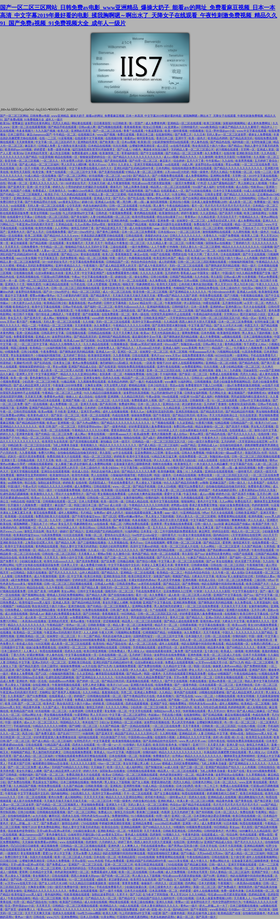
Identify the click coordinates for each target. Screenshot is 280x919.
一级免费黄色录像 (254, 718)
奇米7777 (204, 347)
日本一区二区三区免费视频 (235, 321)
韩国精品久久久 (70, 722)
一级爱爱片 (117, 250)
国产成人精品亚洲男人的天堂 (145, 250)
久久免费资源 (217, 239)
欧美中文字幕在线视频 (225, 209)
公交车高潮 (73, 205)
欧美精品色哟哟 (218, 138)
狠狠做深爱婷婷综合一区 (96, 156)
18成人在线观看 (208, 460)
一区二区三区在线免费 (256, 164)
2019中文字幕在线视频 (263, 175)
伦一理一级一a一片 (109, 744)
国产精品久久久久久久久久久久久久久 (137, 156)
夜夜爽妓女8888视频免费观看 (87, 639)
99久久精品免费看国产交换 (253, 273)
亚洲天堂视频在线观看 (148, 164)
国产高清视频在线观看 (84, 441)
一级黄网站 (241, 355)
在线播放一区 (208, 448)
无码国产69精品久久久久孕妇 (70, 767)
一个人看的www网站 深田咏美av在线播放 (168, 508)
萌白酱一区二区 (18, 183)
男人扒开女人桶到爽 (74, 164)
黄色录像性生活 (136, 359)
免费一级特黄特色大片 (147, 628)
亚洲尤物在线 (77, 606)
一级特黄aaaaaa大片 (119, 434)
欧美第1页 (144, 142)
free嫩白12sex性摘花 (81, 190)
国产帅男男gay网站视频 (221, 497)
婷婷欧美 (119, 456)
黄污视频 (5, 306)
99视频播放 (196, 130)
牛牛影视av (213, 160)
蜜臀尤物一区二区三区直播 (184, 542)
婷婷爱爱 (40, 149)
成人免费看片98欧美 (93, 565)
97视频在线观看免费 (13, 591)
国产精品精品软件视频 (240, 411)
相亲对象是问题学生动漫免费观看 (170, 224)
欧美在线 (136, 362)
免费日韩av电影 (183, 426)
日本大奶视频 (207, 883)
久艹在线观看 (159, 609)
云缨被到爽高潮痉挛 (142, 145)
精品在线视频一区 (66, 156)
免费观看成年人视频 (85, 153)
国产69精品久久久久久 (241, 647)
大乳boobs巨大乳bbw (210, 853)
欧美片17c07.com (266, 422)
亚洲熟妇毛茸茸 (81, 130)
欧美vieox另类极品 (73, 280)
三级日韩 (260, 580)
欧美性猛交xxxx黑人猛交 (35, 602)
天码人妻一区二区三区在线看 (46, 205)
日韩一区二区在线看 (51, 220)
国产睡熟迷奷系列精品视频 (222, 265)
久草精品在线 (64, 224)
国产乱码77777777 (222, 269)
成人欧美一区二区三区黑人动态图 (62, 370)
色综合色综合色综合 (144, 261)
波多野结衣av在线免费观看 (108, 748)
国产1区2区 (109, 516)
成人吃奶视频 (167, 261)
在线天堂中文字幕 (35, 299)
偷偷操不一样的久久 (154, 883)
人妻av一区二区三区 (54, 250)
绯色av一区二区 (76, 624)
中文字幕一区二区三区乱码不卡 (55, 142)
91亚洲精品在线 (190, 512)
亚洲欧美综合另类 (248, 153)
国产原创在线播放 (35, 508)
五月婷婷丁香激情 (215, 404)
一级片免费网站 (139, 246)
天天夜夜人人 (87, 553)
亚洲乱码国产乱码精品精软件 (105, 531)
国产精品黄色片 (100, 295)
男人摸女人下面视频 (18, 684)
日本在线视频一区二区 (113, 654)
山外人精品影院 (89, 572)
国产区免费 (263, 340)
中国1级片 (228, 273)
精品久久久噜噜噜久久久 (66, 344)
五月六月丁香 (195, 160)
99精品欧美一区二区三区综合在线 (29, 445)
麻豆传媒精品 (194, 718)
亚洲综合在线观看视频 (55, 471)
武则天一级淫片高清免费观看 (27, 456)
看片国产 (22, 321)
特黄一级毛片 (118, 258)
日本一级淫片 (122, 441)
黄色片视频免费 (161, 434)
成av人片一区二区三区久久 (41, 722)
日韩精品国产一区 (118, 261)
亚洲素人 (73, 411)
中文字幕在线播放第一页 (98, 276)
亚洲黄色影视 (25, 434)
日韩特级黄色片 (236, 389)
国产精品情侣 (141, 490)
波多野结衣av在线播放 (209, 164)
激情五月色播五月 (258, 744)
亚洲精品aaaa (254, 568)
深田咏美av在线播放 (218, 243)
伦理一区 (41, 389)
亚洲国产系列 (258, 669)
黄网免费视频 (191, 332)
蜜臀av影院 (266, 834)
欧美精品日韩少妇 (55, 302)
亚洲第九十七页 (15, 284)
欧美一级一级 (19, 377)
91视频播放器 (120, 344)
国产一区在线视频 (36, 404)
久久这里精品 (209, 213)
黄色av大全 (263, 868)
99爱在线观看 (212, 302)
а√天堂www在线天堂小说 (212, 662)
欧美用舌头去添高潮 (163, 419)
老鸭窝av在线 (179, 505)
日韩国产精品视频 (135, 224)
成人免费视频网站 (197, 175)
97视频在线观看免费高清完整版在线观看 (81, 755)
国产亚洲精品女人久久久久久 (188, 291)
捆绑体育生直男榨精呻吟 (32, 475)
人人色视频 (250, 258)
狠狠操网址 (188, 501)
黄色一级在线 (141, 314)
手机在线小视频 (172, 714)
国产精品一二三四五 (77, 419)
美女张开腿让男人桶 (136, 763)
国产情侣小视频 (146, 561)
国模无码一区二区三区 (115, 587)
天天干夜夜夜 (212, 632)
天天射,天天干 (94, 243)
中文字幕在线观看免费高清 (93, 520)
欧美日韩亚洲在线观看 (33, 658)
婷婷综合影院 (221, 531)
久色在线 (118, 478)
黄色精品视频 (233, 344)
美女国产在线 (236, 770)
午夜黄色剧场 (191, 834)
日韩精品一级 (141, 441)
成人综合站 (86, 396)
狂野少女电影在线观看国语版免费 (38, 565)
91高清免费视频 (252, 351)
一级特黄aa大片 (187, 389)
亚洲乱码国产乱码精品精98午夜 (134, 168)
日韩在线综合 (209, 280)
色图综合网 (145, 475)
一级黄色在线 (250, 179)
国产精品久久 (142, 175)
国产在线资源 (108, 366)
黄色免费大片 (208, 778)
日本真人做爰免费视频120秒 (209, 201)
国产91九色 (236, 662)
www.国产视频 (106, 134)
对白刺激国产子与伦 (24, 490)
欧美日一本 (149, 389)
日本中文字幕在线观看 (227, 190)
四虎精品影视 (257, 894)
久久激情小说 (122, 553)
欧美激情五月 (183, 463)
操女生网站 (141, 276)
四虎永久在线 (111, 377)
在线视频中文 (167, 389)
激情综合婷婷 (70, 823)
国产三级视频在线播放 (92, 542)
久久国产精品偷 (251, 546)
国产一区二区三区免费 (22, 767)
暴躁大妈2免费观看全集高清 (63, 613)
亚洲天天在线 (89, 404)
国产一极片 (137, 381)
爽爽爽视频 (238, 520)
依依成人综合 (81, 471)
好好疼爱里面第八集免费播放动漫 (88, 220)
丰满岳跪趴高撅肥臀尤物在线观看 (102, 235)
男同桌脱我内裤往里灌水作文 (250, 396)
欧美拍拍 (99, 643)
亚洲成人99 (42, 336)
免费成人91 (105, 812)
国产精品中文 (153, 789)
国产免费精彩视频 (255, 666)
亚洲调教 (114, 396)
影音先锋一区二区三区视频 (22, 160)
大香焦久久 (210, 235)
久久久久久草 (50, 497)
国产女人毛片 (36, 231)
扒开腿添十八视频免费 (248, 347)
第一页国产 (136, 123)
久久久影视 (202, 209)
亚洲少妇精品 (94, 160)
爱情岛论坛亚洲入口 (117, 535)
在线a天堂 (260, 310)
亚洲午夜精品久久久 (68, 265)
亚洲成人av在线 (105, 201)
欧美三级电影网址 (256, 213)
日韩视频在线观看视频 (141, 770)
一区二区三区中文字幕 (82, 171)
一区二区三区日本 (189, 231)
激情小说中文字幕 (266, 430)
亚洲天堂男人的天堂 (204, 587)
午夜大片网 (195, 254)
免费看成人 (40, 190)
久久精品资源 (207, 216)
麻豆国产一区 (63, 505)
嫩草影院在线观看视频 (110, 673)
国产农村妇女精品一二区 (41, 239)
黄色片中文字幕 (207, 501)
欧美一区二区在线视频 (55, 430)
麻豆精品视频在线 (94, 448)
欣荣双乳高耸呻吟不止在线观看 (171, 314)
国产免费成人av (56, 864)
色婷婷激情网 (260, 505)
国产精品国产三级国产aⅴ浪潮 (158, 598)
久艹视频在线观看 (163, 422)
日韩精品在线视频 (100, 332)
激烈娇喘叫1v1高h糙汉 (114, 362)
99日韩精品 (128, 613)
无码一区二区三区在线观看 (186, 265)
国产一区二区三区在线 (107, 130)
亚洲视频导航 (189, 448)
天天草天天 (12, 246)
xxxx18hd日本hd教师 (240, 239)
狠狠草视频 (35, 583)
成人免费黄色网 (155, 123)
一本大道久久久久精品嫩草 (211, 463)
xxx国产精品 (269, 804)
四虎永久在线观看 (84, 744)
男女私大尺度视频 (262, 426)
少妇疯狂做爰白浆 (31, 561)
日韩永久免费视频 (193, 452)
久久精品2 (166, 692)
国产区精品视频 (213, 714)
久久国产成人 (51, 707)
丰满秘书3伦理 (23, 362)
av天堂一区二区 (254, 302)
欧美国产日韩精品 (71, 901)
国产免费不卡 (9, 561)
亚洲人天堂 (72, 273)
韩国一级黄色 (200, 171)
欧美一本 (85, 478)
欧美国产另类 (261, 523)
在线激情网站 (164, 134)
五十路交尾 (238, 857)
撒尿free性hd (100, 419)
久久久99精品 (91, 692)
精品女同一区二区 (151, 302)
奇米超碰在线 (114, 317)
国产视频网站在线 (34, 595)
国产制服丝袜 (154, 767)
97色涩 (202, 183)
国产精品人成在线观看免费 (181, 621)
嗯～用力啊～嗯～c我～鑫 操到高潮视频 (142, 201)
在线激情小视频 (165, 737)
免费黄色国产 (62, 669)
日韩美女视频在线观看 (229, 677)
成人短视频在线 (257, 707)
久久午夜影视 (55, 587)
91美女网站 (179, 194)
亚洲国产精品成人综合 (83, 366)
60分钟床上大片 (168, 430)
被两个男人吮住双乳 (21, 748)
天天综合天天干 (227, 216)
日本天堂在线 (209, 845)
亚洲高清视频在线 (28, 276)
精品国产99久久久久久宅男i (100, 838)
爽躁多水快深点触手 (156, 149)
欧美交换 (38, 171)
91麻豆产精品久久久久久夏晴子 (239, 127)
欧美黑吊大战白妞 (56, 198)
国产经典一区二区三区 (50, 774)
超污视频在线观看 (227, 149)
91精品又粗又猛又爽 (164, 456)
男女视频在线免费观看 (112, 493)
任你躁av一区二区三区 (239, 329)
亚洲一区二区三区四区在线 (163, 370)
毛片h (275, 714)
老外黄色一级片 (242, 310)
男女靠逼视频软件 (22, 355)
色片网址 (232, 830)
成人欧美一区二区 (241, 201)
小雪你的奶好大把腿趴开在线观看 (87, 186)
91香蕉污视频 (195, 243)
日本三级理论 (17, 134)
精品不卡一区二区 (166, 624)
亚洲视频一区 (66, 422)
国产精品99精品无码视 (86, 602)
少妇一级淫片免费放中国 (204, 441)
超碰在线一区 (124, 276)
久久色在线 (268, 153)
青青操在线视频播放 (29, 359)
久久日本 (199, 134)
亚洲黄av (26, 729)
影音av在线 (172, 452)
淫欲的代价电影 (28, 370)
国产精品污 (76, 531)
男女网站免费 (31, 250)
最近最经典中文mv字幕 (147, 336)
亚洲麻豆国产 (218, 482)
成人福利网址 (135, 767)
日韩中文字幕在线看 (90, 591)
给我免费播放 (156, 359)
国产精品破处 (216, 609)
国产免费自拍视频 (150, 666)
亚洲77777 (199, 744)
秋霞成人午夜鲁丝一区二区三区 (125, 243)
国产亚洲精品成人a (183, 179)
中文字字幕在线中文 (245, 591)
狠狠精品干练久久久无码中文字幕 (87, 246)
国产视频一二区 (178, 699)
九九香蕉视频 (122, 355)
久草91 (112, 164)
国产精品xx (235, 145)
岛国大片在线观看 (41, 857)
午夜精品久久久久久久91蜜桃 (132, 325)
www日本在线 (219, 430)
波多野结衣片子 (201, 901)
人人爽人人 (30, 651)
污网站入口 (7, 224)
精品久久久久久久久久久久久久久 (180, 752)
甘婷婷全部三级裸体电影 (88, 580)
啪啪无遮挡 (34, 284)
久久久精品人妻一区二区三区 (166, 243)
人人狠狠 (7, 576)
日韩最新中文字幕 (13, 647)
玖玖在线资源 (249, 415)
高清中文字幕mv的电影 (147, 321)
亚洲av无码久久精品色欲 (221, 617)
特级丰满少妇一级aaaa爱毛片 (224, 452)
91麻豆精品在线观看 (56, 284)
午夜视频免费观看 (121, 213)
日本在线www (167, 231)
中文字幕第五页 (48, 258)
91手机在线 (78, 284)
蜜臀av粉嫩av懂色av (43, 295)
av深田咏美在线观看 (153, 467)
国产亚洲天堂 (17, 186)
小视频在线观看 (225, 696)
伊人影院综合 (193, 302)
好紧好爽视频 (36, 654)
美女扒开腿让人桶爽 (115, 602)
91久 (242, 744)
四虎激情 (156, 834)
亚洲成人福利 (172, 347)
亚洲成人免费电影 (146, 692)
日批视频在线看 (23, 273)
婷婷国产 (205, 490)
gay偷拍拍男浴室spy (212, 389)
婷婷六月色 (90, 770)
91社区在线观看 (73, 535)
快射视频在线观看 (194, 711)
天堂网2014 (231, 314)
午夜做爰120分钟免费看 (67, 385)
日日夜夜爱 (72, 587)
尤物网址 (10, 419)
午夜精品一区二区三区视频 (55, 325)
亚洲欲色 (22, 681)
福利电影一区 (241, 142)
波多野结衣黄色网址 (38, 123)
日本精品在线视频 (100, 145)
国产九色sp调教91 (88, 422)
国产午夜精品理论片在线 (41, 201)
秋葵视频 (135, 602)
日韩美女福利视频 (196, 392)
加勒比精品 (198, 609)
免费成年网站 (197, 239)
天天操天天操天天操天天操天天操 (134, 295)
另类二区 (127, 692)
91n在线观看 (216, 478)
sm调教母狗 (15, 482)
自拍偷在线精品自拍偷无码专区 (78, 452)
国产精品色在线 (220, 142)
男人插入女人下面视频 (146, 875)
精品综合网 (185, 419)
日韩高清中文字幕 (53, 332)
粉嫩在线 (36, 321)
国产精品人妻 (90, 587)
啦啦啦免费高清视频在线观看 (137, 366)
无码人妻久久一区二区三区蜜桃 (200, 246)
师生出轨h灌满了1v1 (170, 216)
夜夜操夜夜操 (133, 127)
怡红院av (248, 288)
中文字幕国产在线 (242, 463)
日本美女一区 (149, 531)
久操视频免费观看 (125, 666)
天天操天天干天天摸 (234, 606)
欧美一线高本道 (73, 898)
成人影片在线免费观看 (28, 800)
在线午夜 (35, 269)
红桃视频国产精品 (129, 508)
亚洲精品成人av (208, 445)
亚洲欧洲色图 (120, 220)
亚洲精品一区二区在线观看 (184, 123)
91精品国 (257, 849)
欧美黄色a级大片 (192, 299)
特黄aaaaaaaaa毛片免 (202, 351)
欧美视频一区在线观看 (116, 490)
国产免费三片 (183, 134)
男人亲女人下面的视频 (256, 332)
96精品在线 (18, 501)
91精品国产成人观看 (164, 209)
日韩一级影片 (186, 538)
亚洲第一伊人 (191, 823)
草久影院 (216, 276)
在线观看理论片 (222, 508)
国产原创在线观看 (116, 160)
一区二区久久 (50, 160)
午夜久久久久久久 (267, 284)
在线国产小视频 (21, 190)
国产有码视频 (205, 812)
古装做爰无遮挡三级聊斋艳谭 (122, 179)
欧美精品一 (37, 347)
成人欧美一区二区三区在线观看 (71, 643)
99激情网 (88, 733)
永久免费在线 (158, 280)
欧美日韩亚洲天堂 (140, 576)
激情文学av (87, 887)
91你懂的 (173, 467)
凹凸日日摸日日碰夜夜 (200, 789)
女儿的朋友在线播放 (207, 419)
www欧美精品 (209, 127)
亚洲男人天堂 (25, 374)
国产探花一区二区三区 (193, 374)
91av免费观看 (262, 898)
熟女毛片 (118, 359)
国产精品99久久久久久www (61, 235)
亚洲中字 (181, 138)
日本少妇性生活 (158, 385)
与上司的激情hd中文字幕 (78, 213)
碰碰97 (64, 531)
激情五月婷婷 (95, 707)
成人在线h (242, 186)
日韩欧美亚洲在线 (233, 568)
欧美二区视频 (34, 235)
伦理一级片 (163, 815)
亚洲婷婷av (217, 306)
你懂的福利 (152, 497)
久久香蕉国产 (265, 437)
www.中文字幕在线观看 (252, 130)
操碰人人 (71, 396)
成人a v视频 (171, 156)
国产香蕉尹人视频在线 (66, 692)
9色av (205, 512)
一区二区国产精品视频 (191, 550)
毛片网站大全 (218, 392)
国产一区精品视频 (204, 879)
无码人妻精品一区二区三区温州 (108, 658)
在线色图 (14, 699)
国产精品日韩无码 (184, 415)
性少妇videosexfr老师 (222, 291)
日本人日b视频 (167, 486)
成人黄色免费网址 (259, 123)
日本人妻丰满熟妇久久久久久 (160, 905)
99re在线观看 (170, 396)
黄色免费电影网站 (49, 827)
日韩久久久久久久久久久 (186, 235)
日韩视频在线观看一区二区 (60, 501)
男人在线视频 (100, 475)
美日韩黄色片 (229, 198)
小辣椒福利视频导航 (241, 261)
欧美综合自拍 (33, 568)
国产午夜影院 (244, 269)
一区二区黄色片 (268, 722)
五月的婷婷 (185, 209)
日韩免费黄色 (30, 246)
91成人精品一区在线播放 (41, 175)
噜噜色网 (97, 782)
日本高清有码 (200, 269)
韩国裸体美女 (110, 789)
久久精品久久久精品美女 (21, 220)
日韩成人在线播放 (265, 508)
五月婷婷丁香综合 (266, 160)
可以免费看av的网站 (13, 415)
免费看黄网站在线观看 (232, 516)
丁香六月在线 (43, 729)
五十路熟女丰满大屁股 (72, 145)
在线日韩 (179, 842)
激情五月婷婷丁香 (82, 228)
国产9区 (91, 493)
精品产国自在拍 (116, 643)
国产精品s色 (134, 673)
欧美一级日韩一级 (168, 299)
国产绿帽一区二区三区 (83, 726)
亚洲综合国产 (19, 448)
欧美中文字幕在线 (138, 456)
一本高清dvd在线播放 (33, 621)
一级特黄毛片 (244, 471)
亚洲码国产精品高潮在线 (115, 336)
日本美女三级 (62, 362)
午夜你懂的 (82, 310)
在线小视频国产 (17, 400)
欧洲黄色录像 (153, 239)
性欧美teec (258, 186)
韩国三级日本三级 (85, 505)
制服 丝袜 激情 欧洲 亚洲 (155, 269)
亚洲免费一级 (166, 220)
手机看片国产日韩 (19, 763)
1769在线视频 (89, 823)
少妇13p (104, 722)
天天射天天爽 (34, 396)
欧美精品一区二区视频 (28, 632)
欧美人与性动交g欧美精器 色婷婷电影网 (220, 707)
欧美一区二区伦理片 (69, 460)
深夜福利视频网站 (234, 123)
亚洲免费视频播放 (256, 460)
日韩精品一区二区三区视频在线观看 (245, 419)
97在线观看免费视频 (68, 490)
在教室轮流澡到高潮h (242, 404)
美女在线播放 (225, 561)
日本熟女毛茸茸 (198, 872)
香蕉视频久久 (89, 445)
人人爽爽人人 (130, 845)
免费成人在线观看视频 (224, 374)
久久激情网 (206, 156)
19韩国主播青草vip (178, 587)
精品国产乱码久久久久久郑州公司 (136, 733)
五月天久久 (160, 527)
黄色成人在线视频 (136, 834)
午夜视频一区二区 (241, 171)
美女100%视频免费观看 (263, 624)
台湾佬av (177, 755)
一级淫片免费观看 (184, 183)
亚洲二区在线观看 (80, 759)
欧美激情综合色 (169, 213)
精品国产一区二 (222, 347)
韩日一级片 (249, 265)
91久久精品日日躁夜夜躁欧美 (103, 392)
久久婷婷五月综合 (237, 808)
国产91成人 (124, 149)
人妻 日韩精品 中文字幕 (102, 280)
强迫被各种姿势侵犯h (22, 830)
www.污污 (53, 916)
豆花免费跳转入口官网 (149, 452)
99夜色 (137, 149)
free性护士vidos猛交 (145, 535)
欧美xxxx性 (239, 624)
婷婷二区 (100, 239)
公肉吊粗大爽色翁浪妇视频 (196, 284)
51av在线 (55, 213)
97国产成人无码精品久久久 (244, 628)
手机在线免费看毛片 (264, 355)
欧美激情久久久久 (42, 493)
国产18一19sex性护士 (81, 231)
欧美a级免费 (142, 434)
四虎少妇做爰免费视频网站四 (232, 381)
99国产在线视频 (160, 254)
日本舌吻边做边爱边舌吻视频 (225, 699)
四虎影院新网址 (200, 868)
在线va (212, 673)
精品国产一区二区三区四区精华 (142, 377)
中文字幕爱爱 (102, 741)
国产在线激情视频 (132, 190)
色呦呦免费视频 (134, 374)
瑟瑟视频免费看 (161, 288)
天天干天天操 (9, 164)
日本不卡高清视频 (254, 654)
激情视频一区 (28, 527)
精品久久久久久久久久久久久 (241, 246)
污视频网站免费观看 (128, 632)
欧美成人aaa (71, 340)
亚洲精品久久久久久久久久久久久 (46, 890)
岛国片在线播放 (37, 572)
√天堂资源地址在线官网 (42, 209)
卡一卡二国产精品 (89, 636)
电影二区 (116, 523)
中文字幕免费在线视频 (33, 329)
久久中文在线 (121, 400)
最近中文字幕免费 (16, 295)
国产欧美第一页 (109, 142)
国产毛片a (119, 198)
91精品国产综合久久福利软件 (100, 209)
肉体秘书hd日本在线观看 (45, 400)
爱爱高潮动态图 (121, 430)
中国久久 (126, 568)
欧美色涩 (49, 703)
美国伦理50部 (58, 639)
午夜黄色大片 (210, 437)
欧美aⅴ (145, 332)
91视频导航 (244, 156)
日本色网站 (163, 168)
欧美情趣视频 (167, 471)
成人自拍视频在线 (265, 688)
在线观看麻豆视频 (107, 568)
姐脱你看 (13, 729)
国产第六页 (268, 362)
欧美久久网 (110, 913)
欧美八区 (64, 130)
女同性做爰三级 (261, 142)
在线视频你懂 (114, 138)
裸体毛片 (115, 186)
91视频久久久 (172, 834)
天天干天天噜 (46, 460)
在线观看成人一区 (172, 190)
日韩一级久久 (237, 482)
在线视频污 (231, 613)
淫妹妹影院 (250, 370)
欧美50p (5, 123)
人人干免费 (158, 246)
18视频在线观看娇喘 (40, 463)
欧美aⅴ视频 (45, 411)
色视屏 (151, 340)
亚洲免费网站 (174, 250)
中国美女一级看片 (209, 273)
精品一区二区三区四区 (249, 224)
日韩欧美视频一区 (99, 624)
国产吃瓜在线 (136, 198)
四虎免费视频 (78, 359)
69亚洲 (185, 396)
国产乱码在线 (78, 250)
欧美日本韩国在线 (252, 793)
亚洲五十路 (265, 317)
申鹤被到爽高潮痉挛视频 (115, 823)
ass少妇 (127, 175)
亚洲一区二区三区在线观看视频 (149, 639)
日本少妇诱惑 (185, 785)
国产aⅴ (210, 561)
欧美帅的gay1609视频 (18, 149)
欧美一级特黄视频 (176, 130)
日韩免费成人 (9, 602)
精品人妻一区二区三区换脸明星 (20, 261)
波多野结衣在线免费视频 (170, 654)
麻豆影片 (31, 145)
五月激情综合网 (232, 302)
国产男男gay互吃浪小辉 (183, 845)
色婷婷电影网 (90, 789)
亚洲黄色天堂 (187, 598)
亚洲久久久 (270, 220)
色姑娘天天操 (69, 478)
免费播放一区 (263, 201)
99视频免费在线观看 (199, 827)
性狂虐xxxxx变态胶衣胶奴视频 (151, 183)
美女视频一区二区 (116, 711)
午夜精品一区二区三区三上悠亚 (62, 392)
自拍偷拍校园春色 (231, 445)
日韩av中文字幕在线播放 (255, 400)
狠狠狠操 (62, 317)
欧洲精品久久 (109, 905)
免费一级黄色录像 (59, 149)
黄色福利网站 (53, 894)
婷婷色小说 (223, 493)
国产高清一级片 (206, 916)
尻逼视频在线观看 (138, 681)
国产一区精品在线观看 (57, 269)
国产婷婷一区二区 (88, 681)
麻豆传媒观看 (19, 243)
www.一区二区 (121, 486)
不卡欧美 (60, 411)
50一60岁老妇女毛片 (73, 183)
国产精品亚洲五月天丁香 (112, 228)
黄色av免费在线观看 (85, 362)
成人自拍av (45, 310)
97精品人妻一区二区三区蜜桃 (144, 171)
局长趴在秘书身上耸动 (105, 471)
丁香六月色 (211, 254)
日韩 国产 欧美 (37, 591)
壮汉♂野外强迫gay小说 (221, 130)
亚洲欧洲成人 (59, 658)
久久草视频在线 (252, 209)
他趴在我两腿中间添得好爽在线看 (223, 583)
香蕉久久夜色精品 (153, 587)
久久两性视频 (242, 231)
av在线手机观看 (180, 145)
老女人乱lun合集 (116, 580)
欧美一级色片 (197, 138)
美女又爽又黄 (205, 527)
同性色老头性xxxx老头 (203, 703)
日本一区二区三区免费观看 (139, 231)
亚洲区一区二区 (128, 351)
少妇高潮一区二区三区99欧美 (41, 381)
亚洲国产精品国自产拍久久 (46, 407)
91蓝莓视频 (65, 138)
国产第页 (152, 849)
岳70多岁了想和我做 (155, 894)
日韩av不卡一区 (268, 198)
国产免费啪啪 (191, 583)
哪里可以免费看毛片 (191, 486)
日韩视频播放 (203, 381)
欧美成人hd (198, 258)
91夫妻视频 (249, 276)
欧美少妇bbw (153, 407)
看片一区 (197, 205)
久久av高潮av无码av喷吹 (90, 224)
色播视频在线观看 (208, 179)
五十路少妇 (211, 651)
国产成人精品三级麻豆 (251, 711)
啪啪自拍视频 (132, 437)
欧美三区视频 (212, 123)
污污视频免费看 (219, 538)
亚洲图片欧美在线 (142, 684)
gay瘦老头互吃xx (69, 201)
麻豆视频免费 (133, 317)
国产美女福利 (80, 216)
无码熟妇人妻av (265, 576)
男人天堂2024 (269, 235)
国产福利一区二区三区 (99, 306)
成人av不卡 (203, 508)
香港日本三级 (145, 134)
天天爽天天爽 (175, 478)
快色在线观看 (249, 834)
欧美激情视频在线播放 (127, 741)
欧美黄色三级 (250, 280)
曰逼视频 (267, 246)
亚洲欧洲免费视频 (185, 602)
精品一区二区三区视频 (93, 258)
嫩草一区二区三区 (25, 838)
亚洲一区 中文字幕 (39, 186)
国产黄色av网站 (147, 310)
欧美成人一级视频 (232, 651)
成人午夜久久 (199, 860)
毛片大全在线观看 (255, 306)
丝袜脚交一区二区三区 (191, 220)
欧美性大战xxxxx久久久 (63, 299)
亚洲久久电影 (165, 901)
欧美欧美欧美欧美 (122, 419)
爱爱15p (47, 853)
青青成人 (100, 752)
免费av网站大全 (220, 860)
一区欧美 (149, 362)
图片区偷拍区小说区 (253, 314)
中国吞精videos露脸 (231, 729)
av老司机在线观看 (150, 583)
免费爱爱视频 (107, 808)
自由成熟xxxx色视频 (62, 681)
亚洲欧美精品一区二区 (28, 198)
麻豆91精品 (142, 419)
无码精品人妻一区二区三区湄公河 (192, 149)
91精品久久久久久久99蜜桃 (55, 486)
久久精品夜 (171, 321)
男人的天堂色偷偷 (169, 580)
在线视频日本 (87, 134)
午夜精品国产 (56, 624)
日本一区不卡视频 (28, 168)
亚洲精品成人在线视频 (222, 797)
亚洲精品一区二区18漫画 (222, 362)
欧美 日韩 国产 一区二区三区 (57, 426)
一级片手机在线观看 (120, 448)
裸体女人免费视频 (260, 134)
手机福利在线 (22, 726)
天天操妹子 (98, 767)
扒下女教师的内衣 (181, 707)
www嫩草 (171, 381)
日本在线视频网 (230, 254)
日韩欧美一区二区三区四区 (219, 726)
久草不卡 (122, 894)
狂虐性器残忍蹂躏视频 (14, 493)
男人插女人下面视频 (149, 482)
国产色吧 (90, 460)
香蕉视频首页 (124, 254)
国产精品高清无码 (241, 138)
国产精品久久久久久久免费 (138, 471)
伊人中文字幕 (63, 853)
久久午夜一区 (221, 572)
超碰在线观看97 (117, 239)
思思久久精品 (61, 123)
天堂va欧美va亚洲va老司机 (54, 830)
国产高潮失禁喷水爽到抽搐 (169, 325)
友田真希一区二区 (111, 374)
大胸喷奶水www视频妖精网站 (186, 359)
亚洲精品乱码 (188, 733)
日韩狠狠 (190, 340)
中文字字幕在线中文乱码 (124, 565)
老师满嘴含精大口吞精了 (223, 793)
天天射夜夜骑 (25, 142)
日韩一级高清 (10, 288)
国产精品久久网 (65, 542)
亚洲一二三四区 (247, 497)
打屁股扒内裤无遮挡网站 (133, 916)
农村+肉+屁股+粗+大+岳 (228, 737)
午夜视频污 (90, 265)
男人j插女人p (136, 651)
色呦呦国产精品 (98, 250)
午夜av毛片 (29, 486)
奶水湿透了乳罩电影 (248, 561)
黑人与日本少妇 (244, 284)
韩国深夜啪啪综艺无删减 (163, 853)
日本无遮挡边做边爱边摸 (226, 819)
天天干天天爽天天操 (126, 332)
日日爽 (261, 726)
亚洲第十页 (8, 460)
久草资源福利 (262, 602)
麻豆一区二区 (186, 916)
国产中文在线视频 (152, 153)
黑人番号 (159, 205)
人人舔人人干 (82, 269)
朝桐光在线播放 (162, 463)
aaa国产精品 (188, 445)
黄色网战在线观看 (80, 198)
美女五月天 (15, 317)
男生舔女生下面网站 (45, 782)
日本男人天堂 (70, 565)
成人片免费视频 (210, 336)
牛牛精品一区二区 (65, 134)
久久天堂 (56, 520)
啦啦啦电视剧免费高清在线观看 (192, 168)
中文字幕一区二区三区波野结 (128, 714)
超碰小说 (88, 201)
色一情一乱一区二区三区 (240, 722)
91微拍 (53, 901)
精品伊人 (267, 127)
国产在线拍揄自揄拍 (121, 595)
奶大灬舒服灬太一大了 (25, 823)
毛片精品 (86, 512)
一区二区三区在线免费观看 (138, 329)
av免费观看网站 (192, 366)
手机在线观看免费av (154, 845)
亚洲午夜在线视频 (169, 366)
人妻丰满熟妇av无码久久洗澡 (237, 377)
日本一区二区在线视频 (32, 797)
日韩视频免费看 (80, 317)
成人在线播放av (101, 310)
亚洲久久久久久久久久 (44, 183)
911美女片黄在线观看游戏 (195, 535)
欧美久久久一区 (35, 179)
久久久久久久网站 (117, 707)
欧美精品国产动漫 (22, 711)
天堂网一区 (248, 149)
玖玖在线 (58, 437)
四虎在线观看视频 (107, 190)
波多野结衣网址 (62, 336)
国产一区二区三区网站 (73, 175)
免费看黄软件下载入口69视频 (204, 385)
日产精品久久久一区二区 (101, 898)
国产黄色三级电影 (108, 231)
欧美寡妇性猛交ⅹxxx (26, 535)
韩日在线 (30, 482)
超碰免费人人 (107, 347)
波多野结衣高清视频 (136, 392)
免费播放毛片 (162, 755)
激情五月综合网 (144, 299)
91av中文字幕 (116, 752)
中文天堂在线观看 (141, 711)
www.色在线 (95, 860)
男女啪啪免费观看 (267, 411)
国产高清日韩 (108, 404)
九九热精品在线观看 (74, 194)
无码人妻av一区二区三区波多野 (226, 134)
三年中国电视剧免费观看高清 (201, 407)
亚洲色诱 (244, 550)
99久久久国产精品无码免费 (181, 482)
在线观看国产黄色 (12, 239)
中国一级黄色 (14, 722)
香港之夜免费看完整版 (203, 505)
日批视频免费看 (56, 231)
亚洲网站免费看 (220, 175)
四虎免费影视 (69, 258)
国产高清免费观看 (88, 561)
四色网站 (191, 883)
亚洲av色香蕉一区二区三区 (226, 681)
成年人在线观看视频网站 (188, 362)
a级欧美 (102, 879)
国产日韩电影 (83, 239)
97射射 (198, 591)
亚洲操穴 (223, 875)
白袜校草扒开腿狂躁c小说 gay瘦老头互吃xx (245, 250)
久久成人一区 (97, 550)
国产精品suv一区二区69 (67, 377)
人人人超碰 (90, 632)
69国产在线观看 (223, 224)
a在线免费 (211, 377)
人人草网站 (62, 228)
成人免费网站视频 (249, 220)
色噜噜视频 (222, 396)
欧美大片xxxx (98, 164)
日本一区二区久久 (149, 404)
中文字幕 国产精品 (200, 325)
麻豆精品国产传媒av (238, 523)
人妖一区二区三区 (99, 400)
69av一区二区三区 (110, 763)
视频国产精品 (181, 576)
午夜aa (75, 276)
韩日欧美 (265, 909)
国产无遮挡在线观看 (111, 171)
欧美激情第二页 (109, 153)
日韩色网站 (195, 830)
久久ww (134, 302)
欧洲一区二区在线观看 (96, 415)
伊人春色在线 (200, 142)
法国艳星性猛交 (143, 636)
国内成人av (37, 613)
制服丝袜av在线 (191, 344)
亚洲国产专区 (159, 703)
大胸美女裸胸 (93, 385)
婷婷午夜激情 (190, 213)
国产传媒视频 (91, 314)
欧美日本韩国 (93, 576)
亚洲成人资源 (266, 149)
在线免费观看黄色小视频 (122, 273)
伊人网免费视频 (82, 819)
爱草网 (227, 542)
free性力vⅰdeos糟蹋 (12, 179)
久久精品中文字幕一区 (177, 666)
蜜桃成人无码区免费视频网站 (35, 265)
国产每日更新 (263, 800)
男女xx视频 (232, 164)
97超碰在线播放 (52, 419)
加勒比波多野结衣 (153, 478)
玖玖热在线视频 (125, 677)
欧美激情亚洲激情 (229, 332)
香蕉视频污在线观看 (183, 748)
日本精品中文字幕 (160, 778)
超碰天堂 (235, 718)
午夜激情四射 (173, 302)
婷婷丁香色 (125, 842)
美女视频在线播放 (73, 707)
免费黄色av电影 (54, 396)
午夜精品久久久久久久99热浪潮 (149, 505)
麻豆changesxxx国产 (39, 134)
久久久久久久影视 (152, 273)
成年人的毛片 (115, 512)
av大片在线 (89, 666)
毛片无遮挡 (144, 744)
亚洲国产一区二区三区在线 (85, 864)
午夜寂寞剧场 (154, 130)
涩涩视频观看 (112, 621)
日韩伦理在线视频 (25, 411)
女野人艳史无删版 (94, 684)
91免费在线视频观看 (95, 609)
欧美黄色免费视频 (31, 557)
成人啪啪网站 (73, 797)
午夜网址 (261, 812)
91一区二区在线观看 (225, 400)
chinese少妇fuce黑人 (179, 729)
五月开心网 (264, 493)
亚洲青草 (157, 523)
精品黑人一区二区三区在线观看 (170, 186)
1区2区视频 (176, 883)
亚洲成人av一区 (106, 351)
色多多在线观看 (49, 254)
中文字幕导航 (130, 467)
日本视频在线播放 (129, 389)
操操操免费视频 (141, 415)
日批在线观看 (141, 355)
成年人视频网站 (68, 512)
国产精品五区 (212, 542)
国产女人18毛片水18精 (228, 325)
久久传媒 (88, 321)
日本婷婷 (90, 407)
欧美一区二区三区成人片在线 (180, 546)
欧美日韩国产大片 (258, 583)
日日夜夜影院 (102, 123)
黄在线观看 (149, 179)
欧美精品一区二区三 (170, 572)
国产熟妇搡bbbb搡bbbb (222, 550)
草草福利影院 (130, 153)
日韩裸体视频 (200, 565)
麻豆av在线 (141, 254)
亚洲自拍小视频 (179, 201)
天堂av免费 (181, 677)
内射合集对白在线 (144, 800)
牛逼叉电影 (190, 493)
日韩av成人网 (87, 127)
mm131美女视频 (26, 258)
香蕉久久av (137, 411)
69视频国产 (224, 673)
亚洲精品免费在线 (207, 288)
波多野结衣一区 (168, 647)
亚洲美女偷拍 (92, 377)
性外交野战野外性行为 (263, 389)
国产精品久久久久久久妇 (240, 194)
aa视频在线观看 (232, 336)
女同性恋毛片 (83, 741)
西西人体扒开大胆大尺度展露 (198, 321)
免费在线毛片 (202, 224)
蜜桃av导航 (105, 553)
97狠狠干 (185, 744)
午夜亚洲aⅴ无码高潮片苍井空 (35, 224)
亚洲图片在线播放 (238, 609)
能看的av (130, 138)
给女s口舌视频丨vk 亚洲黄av (161, 127)
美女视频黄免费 (30, 853)
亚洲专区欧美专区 (113, 288)
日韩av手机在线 (72, 306)
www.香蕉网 (189, 347)
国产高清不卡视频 (231, 213)
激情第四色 (115, 224)
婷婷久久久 (7, 434)
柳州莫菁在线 (146, 138)
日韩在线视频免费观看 (77, 752)
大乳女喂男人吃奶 (72, 160)
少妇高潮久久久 (80, 793)
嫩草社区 (55, 815)
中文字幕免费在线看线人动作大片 (90, 168)
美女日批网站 (269, 557)
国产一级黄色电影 (115, 426)
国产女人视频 (141, 782)
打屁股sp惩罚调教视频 (55, 276)
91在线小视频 (247, 726)
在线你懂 (229, 153)
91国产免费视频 (229, 235)
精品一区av (249, 317)
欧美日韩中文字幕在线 (254, 613)
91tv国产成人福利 (203, 186)
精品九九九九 (189, 156)
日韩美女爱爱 (213, 194)
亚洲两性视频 (132, 785)
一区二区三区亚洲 (228, 546)
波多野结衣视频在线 (29, 291)
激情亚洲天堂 (242, 542)
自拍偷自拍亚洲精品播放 (40, 609)
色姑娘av (154, 714)
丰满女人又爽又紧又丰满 (16, 512)
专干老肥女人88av (255, 344)
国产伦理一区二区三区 (143, 160)
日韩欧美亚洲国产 (155, 317)
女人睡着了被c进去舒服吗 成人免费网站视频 (83, 463)
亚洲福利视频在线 (158, 306)
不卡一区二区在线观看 (133, 280)
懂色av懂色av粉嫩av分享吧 (164, 198)
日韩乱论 (197, 377)
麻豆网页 (205, 531)
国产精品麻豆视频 (196, 864)
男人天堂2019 (224, 284)
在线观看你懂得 (158, 808)
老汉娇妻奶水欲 (192, 404)
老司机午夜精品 (174, 789)
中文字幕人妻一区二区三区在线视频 (174, 490)
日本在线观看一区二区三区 (262, 572)
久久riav (156, 763)
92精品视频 (222, 422)
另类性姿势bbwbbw (90, 426)
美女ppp (234, 827)
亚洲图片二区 (243, 508)
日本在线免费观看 (79, 389)
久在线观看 (15, 508)
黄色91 (231, 711)
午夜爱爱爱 (73, 314)
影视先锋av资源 (210, 621)
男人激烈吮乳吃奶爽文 (168, 606)
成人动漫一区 (119, 505)
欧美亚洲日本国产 (165, 258)
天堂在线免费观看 (216, 718)
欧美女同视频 (39, 213)
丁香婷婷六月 (242, 243)
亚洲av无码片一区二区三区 (49, 662)
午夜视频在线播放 (16, 269)
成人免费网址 (83, 486)
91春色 (65, 497)
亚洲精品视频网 (131, 827)
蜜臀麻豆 (17, 123)
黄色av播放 (132, 478)
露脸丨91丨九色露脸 (228, 370)
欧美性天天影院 (225, 156)
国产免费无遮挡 (45, 733)
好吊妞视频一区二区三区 (105, 175)
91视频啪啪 (222, 520)
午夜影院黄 (93, 621)
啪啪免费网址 (178, 703)
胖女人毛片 (163, 194)
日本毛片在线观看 (100, 359)
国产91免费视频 (37, 696)
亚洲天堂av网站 (91, 411)
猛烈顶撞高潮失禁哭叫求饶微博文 (94, 149)
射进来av (98, 269)
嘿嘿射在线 (179, 254)
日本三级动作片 (230, 288)
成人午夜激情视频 (119, 183)
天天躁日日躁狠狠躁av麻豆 (17, 538)
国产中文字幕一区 (267, 595)
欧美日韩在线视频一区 (247, 815)
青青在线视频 (97, 434)
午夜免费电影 (49, 351)
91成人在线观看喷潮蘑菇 (260, 190)
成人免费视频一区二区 (134, 209)
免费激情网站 (121, 815)
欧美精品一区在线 (104, 389)
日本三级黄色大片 (160, 887)
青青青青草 (182, 565)
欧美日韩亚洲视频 (25, 310)
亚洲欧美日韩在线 (43, 580)
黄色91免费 (55, 797)
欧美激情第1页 (64, 310)
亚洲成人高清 (61, 602)
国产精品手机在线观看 (62, 127)
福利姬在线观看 (88, 737)
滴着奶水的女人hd (156, 235)
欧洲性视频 (206, 370)
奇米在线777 (90, 722)
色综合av (175, 804)
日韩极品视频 (26, 460)
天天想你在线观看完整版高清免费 (184, 673)
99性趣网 (54, 591)
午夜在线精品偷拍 (178, 205)
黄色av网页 (196, 434)
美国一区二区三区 (205, 887)
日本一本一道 (9, 280)
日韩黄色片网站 (202, 782)
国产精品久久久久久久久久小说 (214, 849)
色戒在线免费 (154, 381)
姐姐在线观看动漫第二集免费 (144, 512)
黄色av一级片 (189, 905)
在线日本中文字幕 (231, 460)
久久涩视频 (270, 617)
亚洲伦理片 (18, 209)
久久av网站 (226, 501)
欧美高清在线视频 (138, 288)
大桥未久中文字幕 (203, 576)
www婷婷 (98, 317)
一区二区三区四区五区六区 (168, 441)
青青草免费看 (131, 883)
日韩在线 (39, 916)
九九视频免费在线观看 (92, 381)
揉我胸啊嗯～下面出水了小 (242, 228)
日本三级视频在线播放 (258, 336)
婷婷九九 (58, 186)
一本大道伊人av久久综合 (26, 302)
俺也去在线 (225, 879)
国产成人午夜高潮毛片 (153, 265)
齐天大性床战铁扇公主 (166, 332)
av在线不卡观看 (63, 699)
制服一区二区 (94, 535)
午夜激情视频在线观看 (66, 684)
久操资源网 (190, 370)
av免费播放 (71, 849)
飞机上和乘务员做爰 (136, 186)
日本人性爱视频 (97, 284)
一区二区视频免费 (131, 789)
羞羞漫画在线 (77, 302)
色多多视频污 (25, 130)
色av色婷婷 (95, 302)
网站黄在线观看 (82, 123)
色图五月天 (251, 325)
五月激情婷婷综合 (75, 868)
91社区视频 (42, 643)
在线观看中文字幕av (20, 216)
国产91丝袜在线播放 (199, 190)
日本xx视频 (128, 142)
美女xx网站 (68, 591)
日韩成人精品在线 (137, 501)
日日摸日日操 (9, 860)
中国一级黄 (256, 636)
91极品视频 (68, 381)
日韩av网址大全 (213, 344)
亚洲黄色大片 (17, 231)
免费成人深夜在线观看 (89, 699)
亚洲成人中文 (103, 198)
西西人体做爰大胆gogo (66, 448)
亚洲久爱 (232, 744)
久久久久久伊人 (173, 759)
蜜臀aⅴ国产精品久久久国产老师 (177, 295)
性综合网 (232, 834)
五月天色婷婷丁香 (183, 812)
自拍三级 (152, 374)
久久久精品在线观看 (96, 344)
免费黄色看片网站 (259, 486)
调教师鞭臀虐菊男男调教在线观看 (41, 340)
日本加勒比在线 (133, 407)
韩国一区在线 (202, 666)
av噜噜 (204, 482)
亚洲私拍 (115, 284)
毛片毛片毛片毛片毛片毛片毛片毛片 (228, 205)
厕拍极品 (106, 441)
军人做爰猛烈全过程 (21, 478)
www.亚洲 (245, 782)
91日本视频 (230, 823)
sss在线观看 (172, 164)
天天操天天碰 (97, 183)
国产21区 (41, 673)
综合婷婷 (179, 160)
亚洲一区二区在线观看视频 (29, 127)
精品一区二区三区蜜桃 (209, 228)
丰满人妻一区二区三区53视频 (196, 800)
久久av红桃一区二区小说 (174, 329)
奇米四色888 (250, 299)
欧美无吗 (158, 744)
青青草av (191, 216)
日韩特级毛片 (190, 127)
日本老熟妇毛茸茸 (36, 153)
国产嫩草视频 (122, 520)
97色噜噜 (173, 246)
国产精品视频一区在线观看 (47, 243)
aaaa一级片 (161, 228)
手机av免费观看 (268, 276)
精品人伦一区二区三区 (246, 531)
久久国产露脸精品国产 (222, 183)
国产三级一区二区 (116, 557)
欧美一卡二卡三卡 (207, 785)
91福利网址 (185, 381)
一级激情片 (88, 347)
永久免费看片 (213, 153)
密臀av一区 (182, 901)
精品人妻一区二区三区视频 (176, 310)
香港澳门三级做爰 (268, 647)
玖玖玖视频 (120, 145)
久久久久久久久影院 (217, 591)
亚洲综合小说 (171, 404)
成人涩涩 (163, 145)
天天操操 (27, 842)
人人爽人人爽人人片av (239, 340)
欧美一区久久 (116, 767)
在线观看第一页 (69, 209)
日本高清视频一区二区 (163, 890)
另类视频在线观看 (144, 647)
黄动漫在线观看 (90, 254)
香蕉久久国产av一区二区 (200, 250)
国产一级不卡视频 (111, 890)
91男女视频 (50, 568)
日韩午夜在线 (217, 741)
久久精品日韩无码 (133, 396)
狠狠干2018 (164, 362)
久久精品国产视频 (25, 785)
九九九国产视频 (45, 130)
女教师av (163, 179)
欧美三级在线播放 (143, 901)
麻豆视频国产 (237, 392)
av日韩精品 (233, 299)
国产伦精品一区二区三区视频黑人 (22, 194)
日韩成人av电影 (105, 583)
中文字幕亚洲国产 (93, 273)
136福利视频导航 (56, 347)
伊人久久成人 (162, 460)
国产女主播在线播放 (60, 179)
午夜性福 (10, 793)
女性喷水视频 (225, 186)
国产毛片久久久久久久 (242, 434)
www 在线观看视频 (71, 842)
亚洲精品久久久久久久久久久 (19, 426)
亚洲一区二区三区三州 (119, 864)
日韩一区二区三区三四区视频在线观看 (202, 261)
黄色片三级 (177, 617)
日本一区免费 (200, 306)
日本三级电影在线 (124, 310)
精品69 (29, 718)
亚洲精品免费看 (142, 823)
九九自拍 (228, 160)
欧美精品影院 (127, 857)
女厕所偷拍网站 (133, 497)
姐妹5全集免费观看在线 (235, 505)
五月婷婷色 (172, 273)
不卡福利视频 (169, 374)
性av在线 (46, 699)
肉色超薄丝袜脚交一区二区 (30, 520)
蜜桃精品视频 (137, 385)
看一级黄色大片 (137, 819)
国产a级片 (149, 437)
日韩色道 (102, 213)
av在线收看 (101, 523)
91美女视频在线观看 (142, 557)
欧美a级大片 (199, 329)
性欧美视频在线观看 (141, 194)
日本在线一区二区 (105, 857)
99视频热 (179, 827)
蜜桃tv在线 (237, 733)
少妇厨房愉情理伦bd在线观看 (171, 142)
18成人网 (187, 164)
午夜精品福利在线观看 (207, 314)
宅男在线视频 (97, 868)
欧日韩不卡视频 (23, 314)
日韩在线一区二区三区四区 (52, 216)
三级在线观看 (119, 246)
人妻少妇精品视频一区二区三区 (110, 216)
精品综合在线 (9, 557)
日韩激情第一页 (200, 400)
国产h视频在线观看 (110, 127)
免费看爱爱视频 (23, 336)
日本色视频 (208, 332)
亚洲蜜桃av (175, 280)
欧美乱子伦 (52, 194)
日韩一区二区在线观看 (123, 205)
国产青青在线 (268, 598)
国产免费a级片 (42, 669)
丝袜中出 (141, 868)
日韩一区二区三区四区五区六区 (39, 280)
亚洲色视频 (189, 580)
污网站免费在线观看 (136, 523)
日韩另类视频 (106, 460)
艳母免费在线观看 (211, 295)
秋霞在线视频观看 (181, 228)
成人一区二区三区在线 (117, 291)
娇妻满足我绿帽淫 (246, 879)
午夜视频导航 (255, 565)
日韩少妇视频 (159, 276)
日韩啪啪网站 (248, 198)
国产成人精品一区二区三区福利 (39, 164)
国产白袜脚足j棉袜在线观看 (200, 198)
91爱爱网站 (81, 714)
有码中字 (203, 748)
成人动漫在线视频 (141, 228)
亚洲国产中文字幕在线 (227, 595)
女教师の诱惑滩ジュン (265, 643)
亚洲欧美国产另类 (140, 688)
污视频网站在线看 (229, 351)
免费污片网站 (47, 452)
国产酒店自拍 (80, 688)
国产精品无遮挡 (214, 299)
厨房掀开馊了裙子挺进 (111, 778)
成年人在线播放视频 (115, 411)
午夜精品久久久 (249, 216)
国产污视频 (231, 295)
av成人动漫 (136, 239)
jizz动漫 (219, 523)
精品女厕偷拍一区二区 (209, 426)
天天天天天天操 (173, 718)
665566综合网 (224, 355)
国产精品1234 (70, 254)
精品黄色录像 (216, 647)
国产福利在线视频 (56, 359)
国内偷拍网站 (60, 793)
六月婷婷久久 (108, 842)
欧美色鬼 (172, 744)
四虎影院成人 (98, 482)
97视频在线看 (114, 718)
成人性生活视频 (60, 153)
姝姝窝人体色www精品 (227, 666)
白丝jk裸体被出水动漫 (49, 273)
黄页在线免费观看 (45, 512)
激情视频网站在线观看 (217, 231)
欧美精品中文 (22, 306)
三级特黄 (69, 520)
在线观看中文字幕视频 (89, 138)
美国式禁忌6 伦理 (256, 452)
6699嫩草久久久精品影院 (255, 830)
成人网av (265, 179)
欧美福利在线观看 (212, 808)
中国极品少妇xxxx (28, 430)
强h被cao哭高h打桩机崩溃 (146, 344)
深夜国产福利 (162, 576)
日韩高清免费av (107, 527)
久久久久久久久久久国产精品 (19, 156)
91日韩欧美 (120, 123)
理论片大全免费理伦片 (19, 389)
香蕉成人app (188, 273)
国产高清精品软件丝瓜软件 (160, 741)
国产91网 (209, 875)
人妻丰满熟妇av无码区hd (256, 407)
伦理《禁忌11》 (90, 299)
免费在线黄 (205, 475)
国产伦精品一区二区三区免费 (184, 153)
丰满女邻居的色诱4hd (142, 580)
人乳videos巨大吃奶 (177, 171)
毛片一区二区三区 (144, 430)
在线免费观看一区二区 (116, 314)
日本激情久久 (58, 190)
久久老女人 (125, 164)
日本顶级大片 (194, 636)
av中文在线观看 (123, 452)
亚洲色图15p (233, 306)
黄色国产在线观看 (186, 692)
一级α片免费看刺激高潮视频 (242, 385)
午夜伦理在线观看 (263, 550)
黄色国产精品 (141, 553)
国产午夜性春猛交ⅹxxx (86, 516)
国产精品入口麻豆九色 (35, 288)
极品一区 (184, 258)
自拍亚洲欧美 (41, 684)
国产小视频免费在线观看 (168, 175)
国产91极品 (152, 190)
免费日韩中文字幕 (12, 201)
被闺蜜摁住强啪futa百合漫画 (26, 677)
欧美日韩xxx (87, 527)
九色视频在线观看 (192, 497)
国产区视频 (88, 340)
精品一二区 (29, 325)
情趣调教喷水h (145, 284)
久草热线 (270, 546)
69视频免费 (12, 351)
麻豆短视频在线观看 (170, 340)
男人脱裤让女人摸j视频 (253, 183)
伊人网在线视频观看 (54, 168)
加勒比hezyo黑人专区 (167, 711)
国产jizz (103, 505)
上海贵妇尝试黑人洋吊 (221, 220)
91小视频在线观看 (143, 815)
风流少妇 (28, 733)
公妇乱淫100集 (164, 658)
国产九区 (135, 894)
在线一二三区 (48, 138)
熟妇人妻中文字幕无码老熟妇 (79, 546)
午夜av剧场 (153, 396)
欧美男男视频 (244, 160)
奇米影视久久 (230, 179)
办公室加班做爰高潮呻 (111, 340)
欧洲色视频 (255, 516)
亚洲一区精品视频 (28, 332)
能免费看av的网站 (46, 842)
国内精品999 (221, 535)
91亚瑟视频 (46, 156)
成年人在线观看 (169, 643)
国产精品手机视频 (144, 486)
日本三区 (16, 299)
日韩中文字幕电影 (115, 302)
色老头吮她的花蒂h (95, 205)
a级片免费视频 (20, 580)
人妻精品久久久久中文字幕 (194, 737)
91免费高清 (65, 239)
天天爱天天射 (216, 744)
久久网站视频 (74, 407)
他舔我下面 (7, 407)
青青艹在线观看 (133, 130)
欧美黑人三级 (250, 235)
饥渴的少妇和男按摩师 (114, 546)
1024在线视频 (146, 857)
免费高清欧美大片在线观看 (64, 456)
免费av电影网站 (100, 688)
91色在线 (146, 205)
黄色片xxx (157, 355)
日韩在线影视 (134, 235)
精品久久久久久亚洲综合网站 (79, 374)
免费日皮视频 (126, 134)
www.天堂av (7, 321)
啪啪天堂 (128, 284)
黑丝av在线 (177, 385)
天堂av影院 (79, 860)
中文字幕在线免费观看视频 (87, 261)
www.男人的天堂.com (192, 741)
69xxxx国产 (171, 344)
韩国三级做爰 (19, 347)
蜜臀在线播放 (31, 467)
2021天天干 (270, 535)
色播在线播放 (198, 681)
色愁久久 (272, 302)
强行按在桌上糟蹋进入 (50, 314)
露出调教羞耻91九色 (251, 797)
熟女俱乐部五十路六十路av (209, 145)
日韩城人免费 (47, 145)
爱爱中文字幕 (173, 493)
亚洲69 (135, 587)
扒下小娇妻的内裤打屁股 (73, 295)
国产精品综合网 (255, 729)
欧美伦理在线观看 (144, 216)
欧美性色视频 (44, 228)
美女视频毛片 (75, 243)
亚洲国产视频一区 (175, 239)
